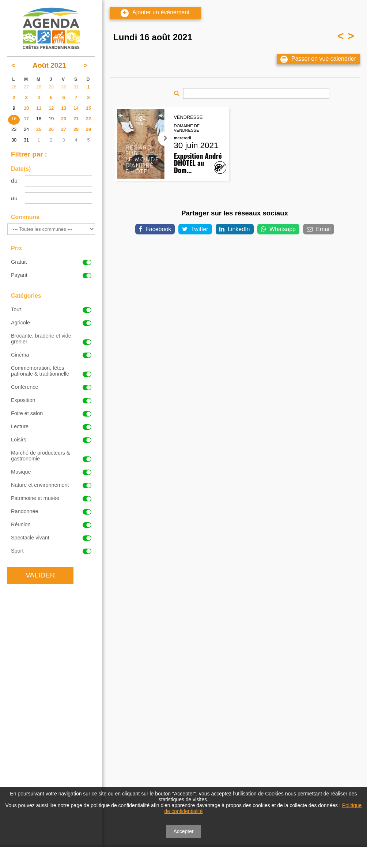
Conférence (51, 387)
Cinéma (51, 355)
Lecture (51, 426)
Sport (51, 551)
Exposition (51, 400)
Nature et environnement (51, 485)
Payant (51, 275)
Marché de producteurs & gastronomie (51, 456)
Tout (51, 309)
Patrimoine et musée (51, 498)
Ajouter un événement (155, 13)
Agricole (51, 322)
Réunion (51, 524)
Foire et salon (51, 413)
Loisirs (51, 440)
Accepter (183, 831)
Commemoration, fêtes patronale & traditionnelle (51, 371)
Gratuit (51, 262)
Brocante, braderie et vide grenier (51, 339)
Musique (51, 472)
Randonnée (51, 511)
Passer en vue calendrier (318, 59)
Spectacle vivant (51, 538)
